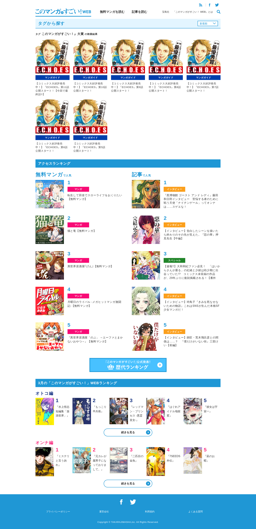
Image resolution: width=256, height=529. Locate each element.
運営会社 (104, 511)
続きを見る (128, 432)
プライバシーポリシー (58, 511)
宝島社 (165, 11)
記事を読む (139, 12)
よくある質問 (195, 511)
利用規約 (150, 511)
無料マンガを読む (112, 12)
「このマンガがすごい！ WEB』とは (193, 11)
